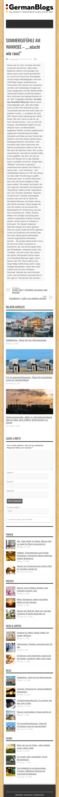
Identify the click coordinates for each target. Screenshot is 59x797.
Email (9, 481)
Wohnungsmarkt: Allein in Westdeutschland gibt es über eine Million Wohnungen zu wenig (29, 420)
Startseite (19, 795)
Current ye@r (13, 507)
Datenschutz (39, 795)
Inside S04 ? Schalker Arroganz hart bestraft (31, 290)
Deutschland (14, 59)
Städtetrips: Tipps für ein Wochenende (26, 340)
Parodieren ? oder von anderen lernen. (27, 297)
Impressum (28, 795)
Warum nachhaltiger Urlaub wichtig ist (34, 712)
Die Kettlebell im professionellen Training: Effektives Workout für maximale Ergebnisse (31, 771)
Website (10, 491)
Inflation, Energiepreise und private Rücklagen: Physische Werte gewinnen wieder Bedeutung (34, 556)
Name (9, 472)
